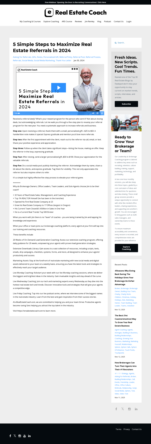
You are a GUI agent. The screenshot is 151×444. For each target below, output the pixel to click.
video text (124, 394)
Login (128, 21)
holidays (118, 300)
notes (39, 57)
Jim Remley (89, 21)
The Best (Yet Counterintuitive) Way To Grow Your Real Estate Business (125, 320)
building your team (128, 291)
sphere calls (125, 347)
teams (123, 306)
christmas (125, 297)
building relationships (123, 335)
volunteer (130, 306)
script (134, 388)
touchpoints (119, 353)
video (117, 394)
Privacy (126, 429)
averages (118, 333)
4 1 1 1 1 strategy (121, 373)
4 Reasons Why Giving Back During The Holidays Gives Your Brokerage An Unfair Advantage (125, 277)
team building (126, 303)
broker (117, 288)
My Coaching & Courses (30, 21)
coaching (118, 338)
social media (27, 60)
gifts (34, 57)
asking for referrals (22, 57)
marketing (129, 300)
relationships (127, 344)
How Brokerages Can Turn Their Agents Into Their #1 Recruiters (125, 366)
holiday (133, 297)
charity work (126, 294)
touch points (130, 350)
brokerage (125, 288)
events (117, 382)
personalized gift (51, 57)
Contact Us (119, 21)
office (117, 385)
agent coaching (121, 330)
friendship (124, 382)
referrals (17, 60)
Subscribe (126, 104)
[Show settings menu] (97, 113)
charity (117, 294)
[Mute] (92, 113)
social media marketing (44, 60)
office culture (125, 385)
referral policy (65, 57)
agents (130, 330)
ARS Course (67, 21)
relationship (127, 388)
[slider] (56, 113)
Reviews (78, 21)
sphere (117, 347)
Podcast (107, 21)
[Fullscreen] (102, 113)
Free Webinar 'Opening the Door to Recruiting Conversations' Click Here (75, 2)
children (118, 297)
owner (117, 303)
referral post (79, 57)
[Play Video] (15, 113)
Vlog (99, 21)
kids (123, 300)
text (133, 391)
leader (131, 382)
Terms (117, 429)
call (133, 379)
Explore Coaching (51, 21)
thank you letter (63, 60)
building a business (130, 333)
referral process (93, 57)
